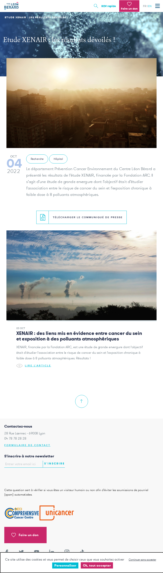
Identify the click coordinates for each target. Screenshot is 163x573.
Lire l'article (33, 366)
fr (144, 6)
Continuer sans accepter (142, 559)
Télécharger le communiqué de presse (81, 217)
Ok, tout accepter (97, 565)
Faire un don (24, 535)
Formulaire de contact (27, 445)
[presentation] (29, 476)
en (150, 6)
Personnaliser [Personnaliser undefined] (65, 565)
